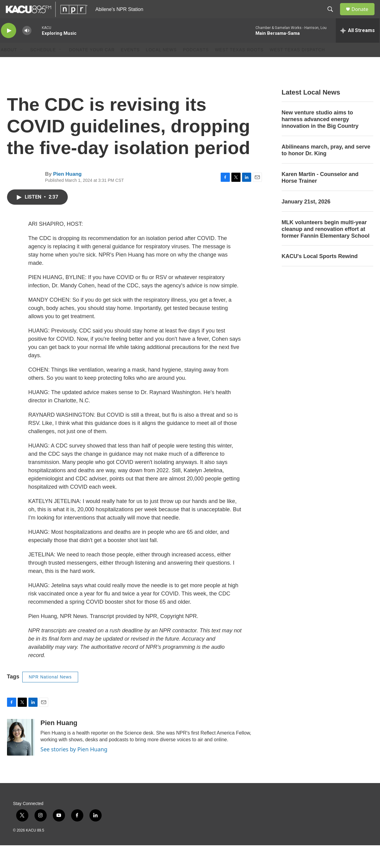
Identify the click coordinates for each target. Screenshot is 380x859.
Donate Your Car (92, 63)
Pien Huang (67, 188)
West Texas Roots (239, 63)
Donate (363, 16)
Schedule (43, 63)
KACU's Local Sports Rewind (320, 270)
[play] (8, 44)
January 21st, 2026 (306, 215)
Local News (161, 63)
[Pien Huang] (20, 751)
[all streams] (357, 44)
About (9, 63)
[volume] (27, 44)
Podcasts (196, 63)
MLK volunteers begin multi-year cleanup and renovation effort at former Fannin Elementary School (326, 243)
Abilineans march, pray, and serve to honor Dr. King (326, 163)
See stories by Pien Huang (74, 763)
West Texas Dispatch (297, 63)
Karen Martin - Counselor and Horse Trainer (320, 191)
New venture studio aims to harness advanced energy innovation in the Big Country (320, 133)
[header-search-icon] (333, 16)
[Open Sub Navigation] (21, 63)
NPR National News (50, 690)
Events (130, 63)
